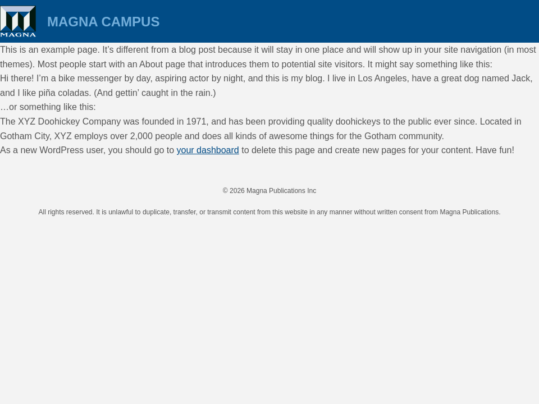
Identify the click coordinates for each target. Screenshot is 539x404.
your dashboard (208, 150)
